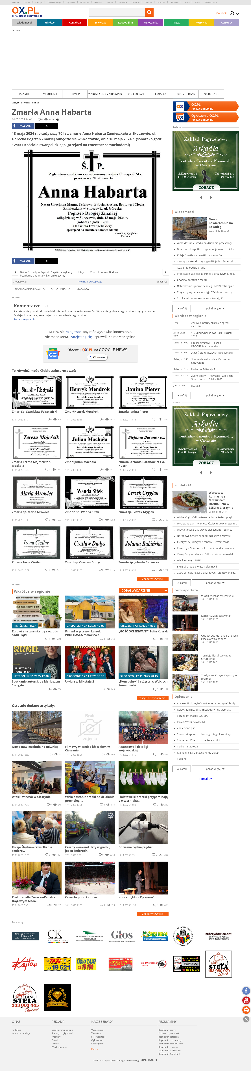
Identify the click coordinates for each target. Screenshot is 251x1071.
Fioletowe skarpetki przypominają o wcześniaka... (206, 249)
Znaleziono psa (186, 728)
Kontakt (55, 1043)
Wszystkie (24, 93)
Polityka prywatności (168, 1033)
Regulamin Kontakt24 (169, 1053)
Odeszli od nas (186, 93)
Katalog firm (125, 22)
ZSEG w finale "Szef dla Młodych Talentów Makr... (206, 572)
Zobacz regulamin (25, 319)
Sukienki (182, 758)
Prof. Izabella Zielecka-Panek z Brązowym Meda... (206, 273)
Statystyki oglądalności (63, 1033)
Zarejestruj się (81, 337)
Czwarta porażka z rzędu (192, 280)
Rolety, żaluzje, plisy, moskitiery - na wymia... (204, 709)
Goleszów (84, 2)
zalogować (73, 332)
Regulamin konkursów (169, 1050)
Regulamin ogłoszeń (168, 1036)
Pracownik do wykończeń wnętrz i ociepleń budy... (207, 703)
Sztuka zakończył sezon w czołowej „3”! (200, 298)
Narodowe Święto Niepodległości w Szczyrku (204, 535)
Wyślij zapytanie (60, 1047)
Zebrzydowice (211, 2)
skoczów (83, 288)
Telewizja (100, 22)
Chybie (27, 2)
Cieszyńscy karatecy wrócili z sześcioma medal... (206, 554)
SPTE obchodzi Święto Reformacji (197, 566)
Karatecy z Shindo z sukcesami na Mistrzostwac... (207, 548)
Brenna (15, 2)
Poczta (94, 1049)
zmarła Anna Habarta (30, 288)
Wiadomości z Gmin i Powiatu (105, 93)
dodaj (135, 590)
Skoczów (161, 2)
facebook (21, 126)
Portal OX (205, 779)
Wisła (197, 2)
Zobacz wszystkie (152, 579)
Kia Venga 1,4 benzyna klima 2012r (198, 752)
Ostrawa (148, 2)
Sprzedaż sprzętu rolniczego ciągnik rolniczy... (205, 734)
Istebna (110, 2)
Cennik (55, 1040)
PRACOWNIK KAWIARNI (191, 722)
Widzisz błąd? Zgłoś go (90, 281)
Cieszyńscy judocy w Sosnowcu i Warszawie (203, 542)
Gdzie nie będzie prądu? (191, 267)
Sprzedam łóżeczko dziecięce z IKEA (198, 740)
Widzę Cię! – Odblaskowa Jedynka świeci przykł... (206, 517)
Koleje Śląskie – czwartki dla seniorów (199, 255)
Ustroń (186, 2)
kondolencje (211, 93)
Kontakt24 (75, 22)
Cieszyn (38, 2)
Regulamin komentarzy (170, 1040)
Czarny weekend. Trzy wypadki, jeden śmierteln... (207, 261)
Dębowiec (71, 2)
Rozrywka (201, 22)
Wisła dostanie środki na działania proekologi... (205, 243)
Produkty (56, 1036)
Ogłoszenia (151, 22)
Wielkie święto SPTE (189, 560)
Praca (176, 22)
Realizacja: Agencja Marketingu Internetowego (125, 1060)
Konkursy (227, 22)
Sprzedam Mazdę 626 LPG (192, 715)
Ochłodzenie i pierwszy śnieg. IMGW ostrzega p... (206, 286)
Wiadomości (24, 22)
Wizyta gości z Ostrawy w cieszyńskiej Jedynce (204, 529)
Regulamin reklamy (168, 1047)
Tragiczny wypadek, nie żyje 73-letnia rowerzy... (205, 292)
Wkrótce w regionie (32, 591)
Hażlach (98, 2)
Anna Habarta (60, 288)
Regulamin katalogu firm (170, 1043)
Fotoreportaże (135, 93)
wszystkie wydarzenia (152, 698)
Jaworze (135, 2)
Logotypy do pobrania (62, 1029)
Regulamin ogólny (167, 1029)
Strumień (174, 2)
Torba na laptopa (187, 746)
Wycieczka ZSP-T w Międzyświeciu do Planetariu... (207, 523)
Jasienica (123, 2)
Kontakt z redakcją (21, 1033)
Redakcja (16, 1029)
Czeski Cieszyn (54, 2)
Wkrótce (49, 22)
